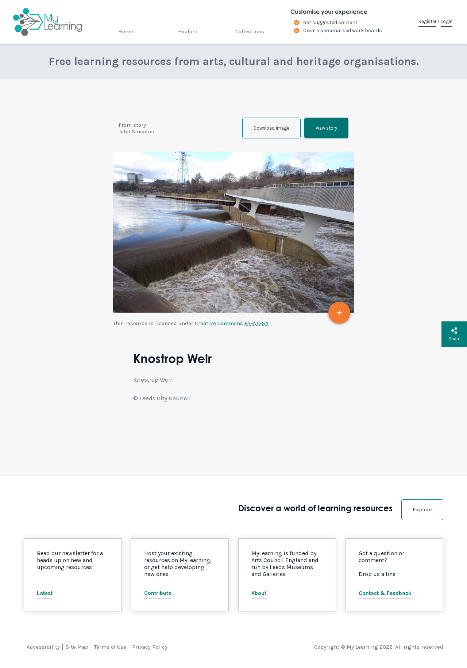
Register (427, 21)
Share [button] (454, 334)
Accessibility (43, 647)
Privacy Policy (149, 647)
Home (125, 31)
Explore (187, 31)
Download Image (271, 128)
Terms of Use (110, 647)
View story (326, 128)
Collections (249, 31)
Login (446, 21)
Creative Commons (232, 323)
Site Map (77, 647)
